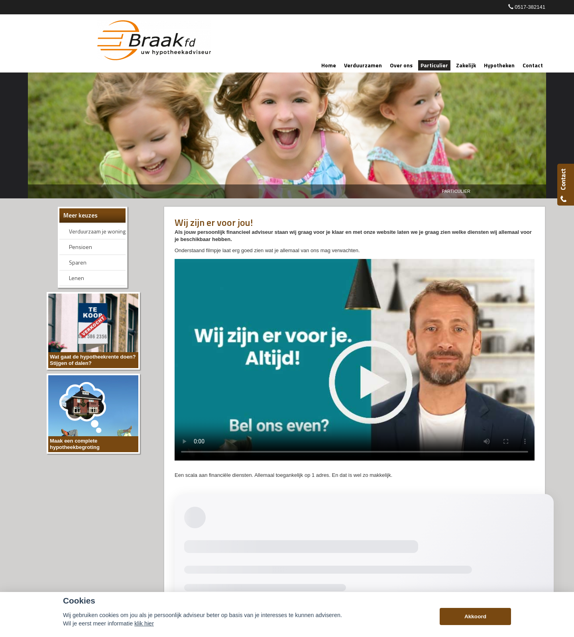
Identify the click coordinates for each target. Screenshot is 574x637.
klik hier (144, 623)
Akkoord (475, 616)
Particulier (456, 191)
